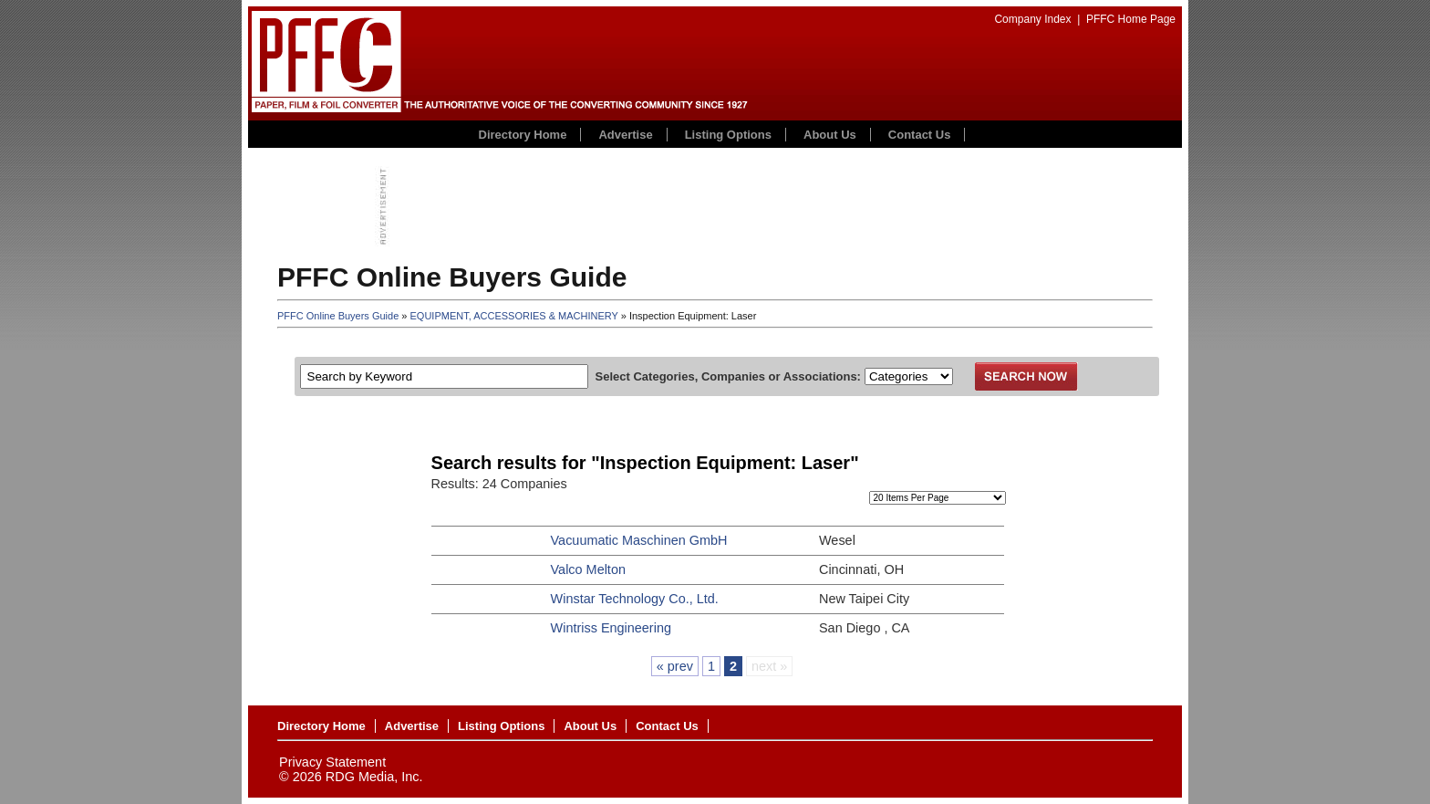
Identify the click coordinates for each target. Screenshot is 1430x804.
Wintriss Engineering (611, 628)
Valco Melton (588, 569)
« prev (675, 666)
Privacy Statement (332, 762)
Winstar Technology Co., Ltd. (635, 598)
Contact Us (919, 134)
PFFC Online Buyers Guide (338, 315)
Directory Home (523, 134)
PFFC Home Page (1131, 19)
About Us (829, 134)
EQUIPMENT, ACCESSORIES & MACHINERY (514, 315)
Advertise (625, 134)
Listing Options (728, 134)
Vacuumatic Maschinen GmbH (639, 540)
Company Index (1032, 19)
